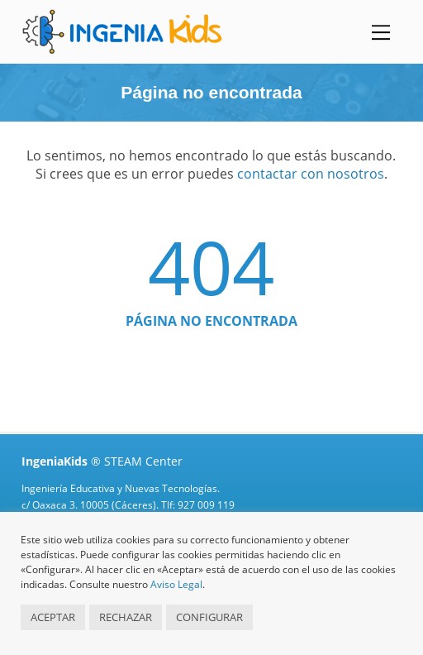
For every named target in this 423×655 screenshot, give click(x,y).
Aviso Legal (176, 584)
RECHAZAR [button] (125, 617)
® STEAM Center (102, 461)
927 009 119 (206, 505)
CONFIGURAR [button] (209, 617)
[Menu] (380, 32)
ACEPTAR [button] (53, 617)
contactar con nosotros (310, 174)
